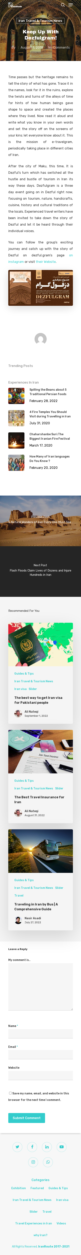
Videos (61, 1223)
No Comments (59, 47)
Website (13, 1067)
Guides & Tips (24, 673)
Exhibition (18, 1188)
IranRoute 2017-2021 (53, 1246)
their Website (46, 262)
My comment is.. (19, 960)
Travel (18, 895)
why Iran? (40, 1235)
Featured (37, 1188)
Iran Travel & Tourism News (40, 21)
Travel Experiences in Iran (33, 1223)
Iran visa (20, 689)
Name (13, 1026)
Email (13, 1047)
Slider (33, 689)
